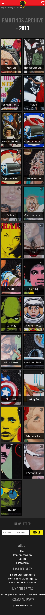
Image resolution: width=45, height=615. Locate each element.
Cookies (22, 558)
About (22, 551)
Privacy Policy (22, 562)
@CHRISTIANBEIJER (22, 605)
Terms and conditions (22, 555)
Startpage (3, 8)
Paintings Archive (13, 8)
